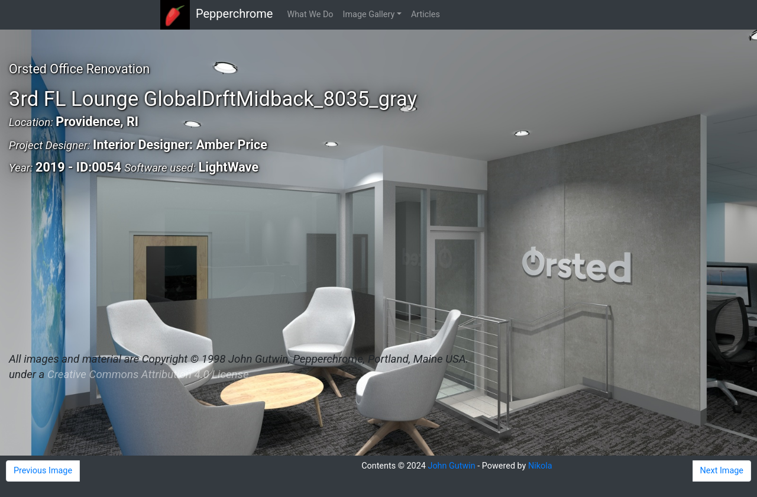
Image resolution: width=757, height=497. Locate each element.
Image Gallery (369, 14)
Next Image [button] (721, 471)
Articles (425, 14)
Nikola (540, 466)
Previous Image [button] (43, 471)
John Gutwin (451, 466)
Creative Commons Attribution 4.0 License (147, 374)
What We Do (310, 14)
